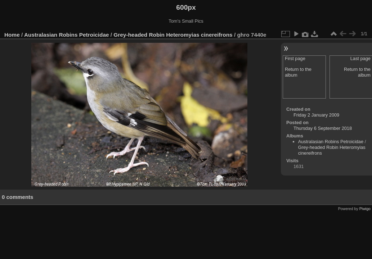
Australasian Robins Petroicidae (66, 35)
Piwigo (365, 208)
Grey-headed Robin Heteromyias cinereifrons (172, 35)
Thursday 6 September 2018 (322, 128)
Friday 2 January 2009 (316, 115)
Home (12, 35)
